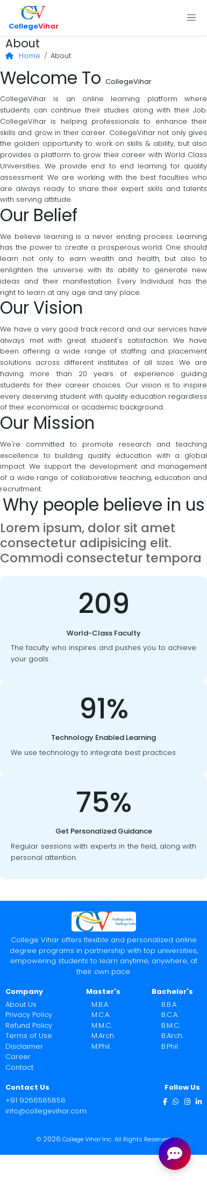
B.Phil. (170, 1046)
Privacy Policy (28, 1014)
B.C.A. (170, 1014)
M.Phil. (101, 1046)
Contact (19, 1067)
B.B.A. (169, 1004)
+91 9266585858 (35, 1100)
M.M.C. (101, 1025)
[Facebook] (165, 1101)
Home (23, 56)
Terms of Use (28, 1035)
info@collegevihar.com (46, 1111)
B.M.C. (170, 1025)
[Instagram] (187, 1101)
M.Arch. (103, 1035)
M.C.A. (100, 1014)
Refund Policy (28, 1025)
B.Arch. (172, 1035)
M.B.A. (100, 1004)
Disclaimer (24, 1046)
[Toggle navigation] (191, 18)
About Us (21, 1004)
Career (18, 1056)
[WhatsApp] (176, 1101)
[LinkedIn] (199, 1101)
